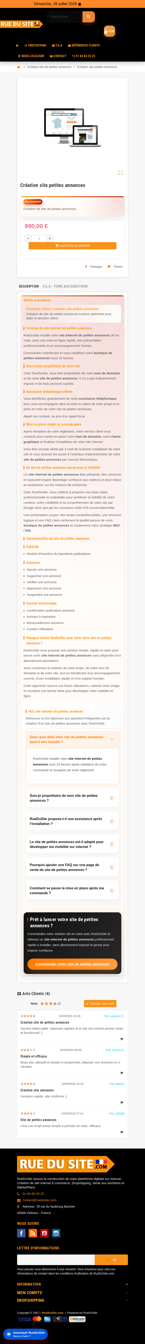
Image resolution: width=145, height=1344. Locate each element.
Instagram (56, 1233)
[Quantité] (39, 238)
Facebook (21, 1233)
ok (111, 1260)
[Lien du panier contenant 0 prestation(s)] (109, 31)
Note (34, 1003)
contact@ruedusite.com (39, 1200)
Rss (33, 1233)
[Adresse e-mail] (56, 1259)
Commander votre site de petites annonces (72, 964)
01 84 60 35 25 (33, 1193)
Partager (93, 266)
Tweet (114, 266)
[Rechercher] (71, 16)
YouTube (44, 1233)
